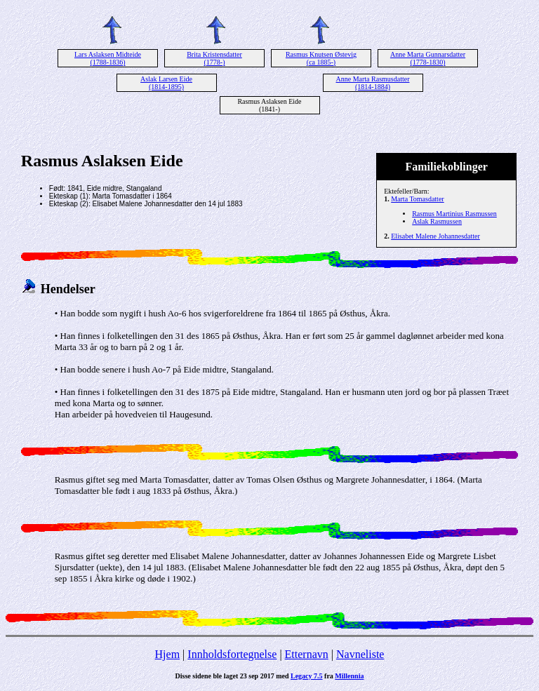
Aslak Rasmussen (437, 221)
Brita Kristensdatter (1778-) (214, 58)
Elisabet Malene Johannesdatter (435, 236)
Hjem (167, 654)
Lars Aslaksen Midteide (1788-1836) (107, 58)
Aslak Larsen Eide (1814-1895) (166, 82)
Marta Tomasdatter (417, 199)
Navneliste (360, 654)
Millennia (349, 676)
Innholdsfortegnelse (232, 654)
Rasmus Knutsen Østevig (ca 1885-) (321, 58)
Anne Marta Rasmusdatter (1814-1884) (373, 82)
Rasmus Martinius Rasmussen (454, 213)
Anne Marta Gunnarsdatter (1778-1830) (427, 58)
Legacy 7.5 (307, 676)
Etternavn (306, 654)
